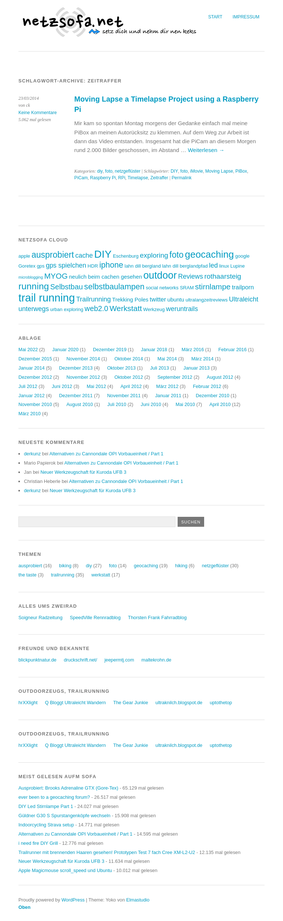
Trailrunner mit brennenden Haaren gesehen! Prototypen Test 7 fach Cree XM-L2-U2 (106, 852)
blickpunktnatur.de (37, 660)
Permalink (182, 177)
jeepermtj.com (119, 660)
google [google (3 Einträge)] (242, 256)
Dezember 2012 (35, 377)
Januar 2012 (31, 395)
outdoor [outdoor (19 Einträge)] (160, 275)
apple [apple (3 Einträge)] (24, 256)
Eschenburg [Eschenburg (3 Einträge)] (125, 256)
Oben (24, 907)
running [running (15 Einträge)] (33, 286)
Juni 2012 (62, 386)
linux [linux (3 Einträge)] (224, 266)
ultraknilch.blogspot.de (179, 702)
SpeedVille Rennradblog (95, 617)
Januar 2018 (154, 349)
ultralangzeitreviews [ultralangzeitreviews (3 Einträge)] (206, 300)
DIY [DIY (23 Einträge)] (103, 254)
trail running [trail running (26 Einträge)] (46, 298)
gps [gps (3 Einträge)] (41, 266)
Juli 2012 (27, 386)
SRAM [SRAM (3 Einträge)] (187, 287)
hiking (181, 565)
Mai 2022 (28, 349)
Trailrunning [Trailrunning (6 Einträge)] (93, 299)
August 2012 (220, 377)
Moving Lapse (219, 171)
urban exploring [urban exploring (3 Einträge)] (66, 309)
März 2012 (167, 386)
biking (65, 565)
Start (215, 17)
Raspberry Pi (103, 177)
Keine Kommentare (37, 112)
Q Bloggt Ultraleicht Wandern (75, 702)
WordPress (73, 900)
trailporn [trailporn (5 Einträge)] (243, 287)
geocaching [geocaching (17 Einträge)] (209, 254)
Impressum (246, 17)
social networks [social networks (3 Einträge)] (162, 287)
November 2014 (83, 358)
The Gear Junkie (130, 702)
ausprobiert (30, 565)
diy (100, 171)
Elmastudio (137, 900)
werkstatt (100, 575)
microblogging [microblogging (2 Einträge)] (30, 277)
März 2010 (29, 413)
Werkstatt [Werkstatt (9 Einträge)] (125, 308)
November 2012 (83, 377)
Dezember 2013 (75, 368)
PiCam (81, 177)
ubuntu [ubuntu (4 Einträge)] (175, 299)
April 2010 (220, 404)
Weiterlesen (206, 150)
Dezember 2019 (109, 349)
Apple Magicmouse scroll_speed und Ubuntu (65, 870)
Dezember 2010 (212, 395)
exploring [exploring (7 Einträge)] (154, 255)
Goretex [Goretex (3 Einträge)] (26, 266)
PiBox (241, 171)
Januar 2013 (197, 368)
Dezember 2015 (35, 358)
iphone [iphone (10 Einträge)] (111, 264)
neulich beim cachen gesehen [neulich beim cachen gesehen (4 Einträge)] (105, 277)
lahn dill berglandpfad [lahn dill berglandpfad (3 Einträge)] (185, 266)
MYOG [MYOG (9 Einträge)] (56, 276)
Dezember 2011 (75, 395)
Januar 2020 (65, 349)
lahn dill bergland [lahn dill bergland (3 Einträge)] (143, 266)
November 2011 (124, 395)
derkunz (32, 453)
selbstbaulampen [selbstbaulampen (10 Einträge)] (114, 286)
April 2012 (131, 386)
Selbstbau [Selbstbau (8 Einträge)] (66, 287)
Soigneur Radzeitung (40, 617)
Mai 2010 (185, 404)
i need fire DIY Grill (38, 843)
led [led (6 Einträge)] (213, 265)
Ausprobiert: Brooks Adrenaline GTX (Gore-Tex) (68, 788)
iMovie (196, 171)
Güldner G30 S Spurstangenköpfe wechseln (64, 815)
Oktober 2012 (129, 377)
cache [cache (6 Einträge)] (84, 255)
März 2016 (193, 349)
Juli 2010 (116, 404)
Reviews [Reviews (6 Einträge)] (190, 276)
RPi (122, 177)
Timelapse (137, 177)
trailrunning (62, 575)
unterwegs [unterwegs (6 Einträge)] (33, 309)
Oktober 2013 (121, 368)
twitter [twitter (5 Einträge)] (158, 299)
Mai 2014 (167, 358)
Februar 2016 (233, 349)
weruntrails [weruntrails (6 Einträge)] (182, 309)
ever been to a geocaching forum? (54, 797)
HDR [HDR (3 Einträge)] (93, 266)
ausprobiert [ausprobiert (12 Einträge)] (52, 255)
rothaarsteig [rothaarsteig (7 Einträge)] (223, 276)
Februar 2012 (207, 386)
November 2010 (35, 404)
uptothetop (221, 702)
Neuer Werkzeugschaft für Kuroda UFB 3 (83, 472)
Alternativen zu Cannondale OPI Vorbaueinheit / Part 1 (106, 453)
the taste (27, 575)
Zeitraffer (159, 177)
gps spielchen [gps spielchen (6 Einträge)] (66, 265)
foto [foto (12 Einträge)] (177, 255)
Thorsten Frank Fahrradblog (157, 617)
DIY (174, 171)
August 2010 (79, 404)
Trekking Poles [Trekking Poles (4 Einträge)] (130, 299)
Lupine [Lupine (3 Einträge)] (237, 266)
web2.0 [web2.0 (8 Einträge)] (96, 308)
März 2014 (202, 358)
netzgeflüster (127, 171)
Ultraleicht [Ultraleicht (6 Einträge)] (243, 299)
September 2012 (174, 377)
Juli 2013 (159, 368)
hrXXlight (28, 702)
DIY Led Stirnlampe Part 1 (45, 806)
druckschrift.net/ (80, 660)
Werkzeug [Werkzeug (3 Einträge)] (154, 309)
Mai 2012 (96, 386)
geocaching (146, 565)
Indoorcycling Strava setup (46, 825)
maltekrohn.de (156, 660)
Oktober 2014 (129, 358)
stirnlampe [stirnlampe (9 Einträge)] (212, 286)
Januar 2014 (31, 368)
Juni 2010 (151, 404)
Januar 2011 (168, 395)
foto (108, 171)
